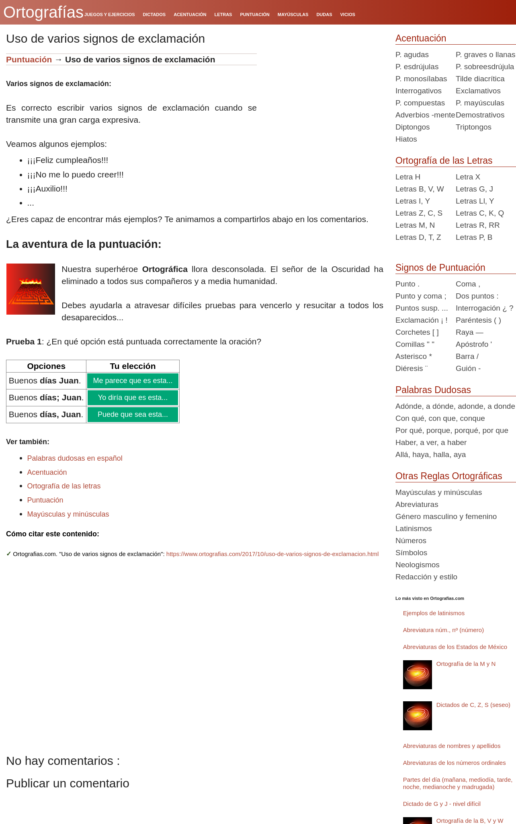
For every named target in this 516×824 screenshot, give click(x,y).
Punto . (407, 284)
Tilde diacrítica (480, 78)
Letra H (407, 177)
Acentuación (47, 472)
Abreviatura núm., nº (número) (443, 629)
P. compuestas (420, 103)
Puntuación (30, 59)
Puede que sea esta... (133, 414)
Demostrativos (480, 115)
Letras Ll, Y (475, 201)
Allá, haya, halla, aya (430, 454)
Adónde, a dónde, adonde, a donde (455, 406)
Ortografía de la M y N (466, 663)
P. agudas (412, 54)
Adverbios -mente (425, 115)
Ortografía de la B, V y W (470, 820)
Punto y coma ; (420, 296)
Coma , (468, 284)
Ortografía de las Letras (444, 160)
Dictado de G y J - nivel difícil (442, 803)
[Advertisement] (323, 104)
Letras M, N (415, 225)
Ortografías (43, 12)
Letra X (468, 177)
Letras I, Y (412, 201)
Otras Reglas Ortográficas (448, 476)
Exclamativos (478, 91)
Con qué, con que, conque (440, 418)
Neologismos (417, 564)
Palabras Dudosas (433, 390)
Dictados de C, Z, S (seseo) (473, 704)
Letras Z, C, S (418, 213)
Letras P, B (474, 237)
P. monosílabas (421, 78)
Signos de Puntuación (440, 267)
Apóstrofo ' (474, 344)
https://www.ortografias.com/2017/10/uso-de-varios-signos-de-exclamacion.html (272, 553)
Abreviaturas (416, 504)
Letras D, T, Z (418, 237)
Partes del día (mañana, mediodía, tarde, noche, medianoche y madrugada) (458, 783)
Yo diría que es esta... (132, 397)
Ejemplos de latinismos (434, 613)
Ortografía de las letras (64, 486)
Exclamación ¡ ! (421, 320)
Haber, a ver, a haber (431, 442)
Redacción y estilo (426, 577)
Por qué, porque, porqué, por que (451, 430)
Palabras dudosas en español (75, 458)
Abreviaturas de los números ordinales (454, 762)
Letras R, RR (478, 225)
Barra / (467, 356)
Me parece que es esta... (132, 381)
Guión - (468, 368)
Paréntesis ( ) (478, 320)
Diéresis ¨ (411, 368)
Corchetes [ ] (417, 332)
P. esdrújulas (416, 66)
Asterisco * (413, 356)
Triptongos (473, 127)
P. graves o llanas (486, 54)
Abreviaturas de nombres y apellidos (452, 745)
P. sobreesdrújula (485, 66)
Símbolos (411, 552)
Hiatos (406, 139)
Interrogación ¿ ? (485, 308)
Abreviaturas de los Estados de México (455, 646)
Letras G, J (474, 189)
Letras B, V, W (419, 189)
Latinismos (413, 528)
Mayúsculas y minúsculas (68, 514)
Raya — (469, 332)
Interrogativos (418, 91)
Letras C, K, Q (480, 213)
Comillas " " (414, 344)
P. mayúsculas (480, 103)
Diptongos (412, 127)
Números (410, 540)
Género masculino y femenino (446, 516)
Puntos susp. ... (421, 308)
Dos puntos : (477, 296)
